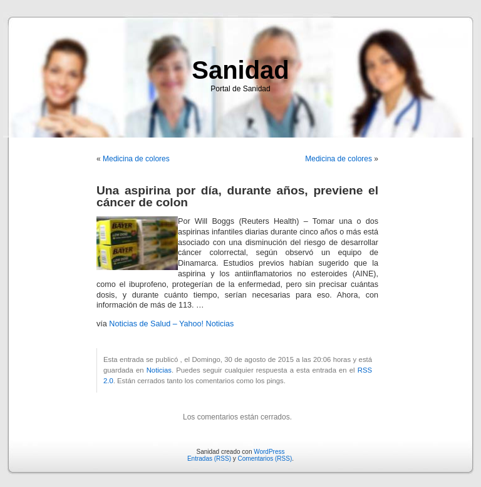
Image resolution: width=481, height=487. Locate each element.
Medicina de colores (136, 158)
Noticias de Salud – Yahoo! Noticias (171, 323)
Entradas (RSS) (209, 458)
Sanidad (240, 70)
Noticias (159, 370)
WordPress (269, 451)
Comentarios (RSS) (265, 458)
